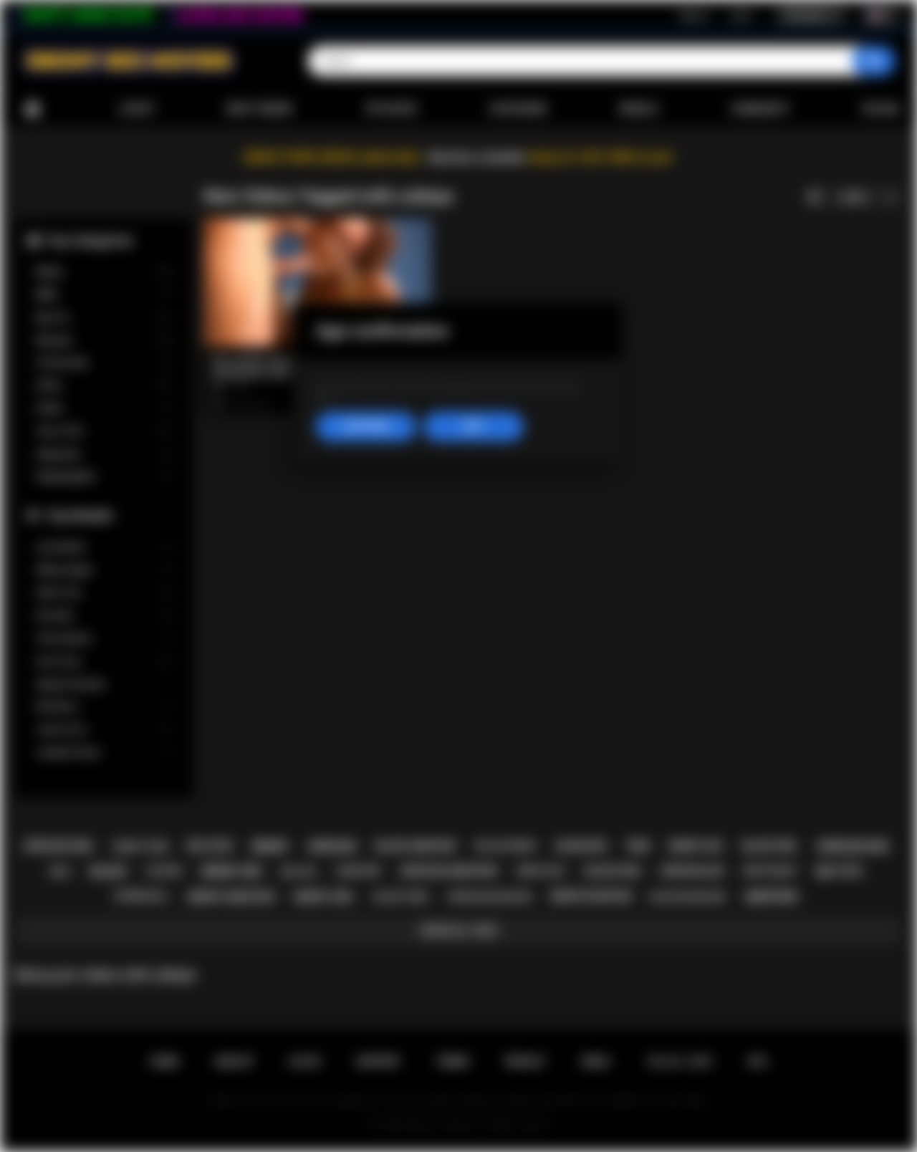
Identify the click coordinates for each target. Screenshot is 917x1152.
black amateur (415, 846)
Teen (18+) (104, 432)
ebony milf (541, 871)
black (108, 871)
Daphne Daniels (104, 684)
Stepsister (104, 454)
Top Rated (390, 109)
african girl (59, 846)
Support (378, 1061)
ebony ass (696, 846)
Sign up (693, 15)
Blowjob (104, 341)
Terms (452, 1061)
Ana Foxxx (104, 662)
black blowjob (687, 896)
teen (637, 846)
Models (638, 109)
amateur (770, 896)
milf (60, 871)
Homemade (104, 363)
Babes (104, 272)
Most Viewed (259, 109)
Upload (881, 109)
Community (759, 109)
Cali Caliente (104, 639)
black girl (770, 846)
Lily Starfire (104, 548)
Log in (740, 15)
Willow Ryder (104, 571)
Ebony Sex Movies (444, 1124)
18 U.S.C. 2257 (679, 1061)
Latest (137, 109)
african (332, 846)
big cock (210, 846)
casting (163, 871)
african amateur (448, 871)
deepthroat (770, 871)
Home (32, 109)
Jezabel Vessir (104, 753)
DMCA (596, 1061)
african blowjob (489, 896)
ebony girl (324, 897)
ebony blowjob (590, 896)
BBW (104, 295)
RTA (758, 1061)
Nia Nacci (104, 707)
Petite (104, 386)
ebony (270, 846)
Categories (518, 109)
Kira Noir (104, 616)
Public (104, 409)
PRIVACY (525, 1061)
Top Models (79, 515)
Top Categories (89, 240)
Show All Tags (459, 930)
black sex (613, 871)
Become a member (477, 157)
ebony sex (231, 871)
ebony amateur (231, 897)
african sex (852, 846)
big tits (839, 871)
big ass (298, 871)
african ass (692, 871)
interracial (141, 896)
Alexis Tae (104, 593)
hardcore (357, 871)
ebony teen (140, 846)
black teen (401, 896)
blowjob (581, 846)
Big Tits (104, 318)
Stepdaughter (104, 477)
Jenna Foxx (104, 730)
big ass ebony (506, 846)
